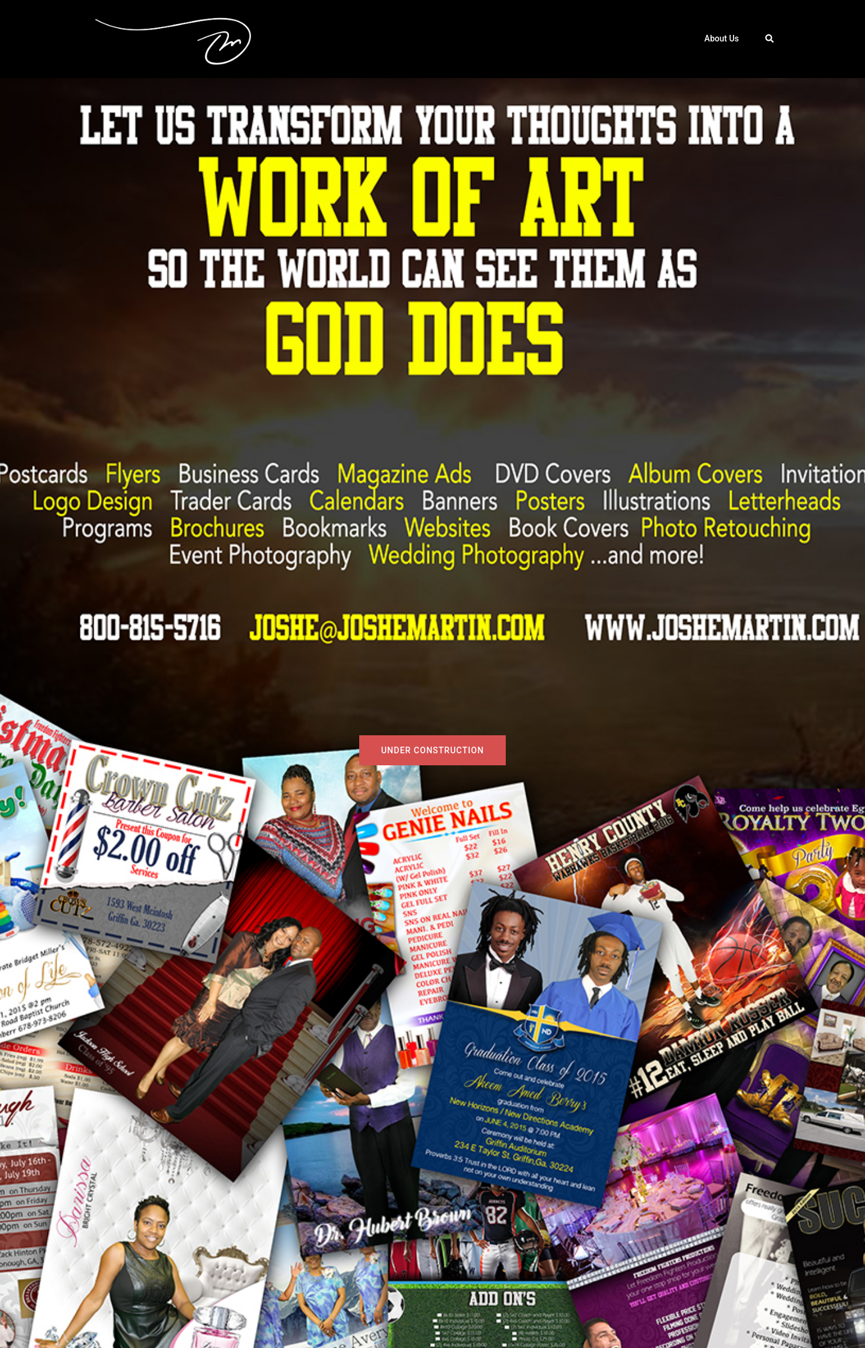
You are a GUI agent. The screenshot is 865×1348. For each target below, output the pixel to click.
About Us (722, 38)
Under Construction (432, 750)
